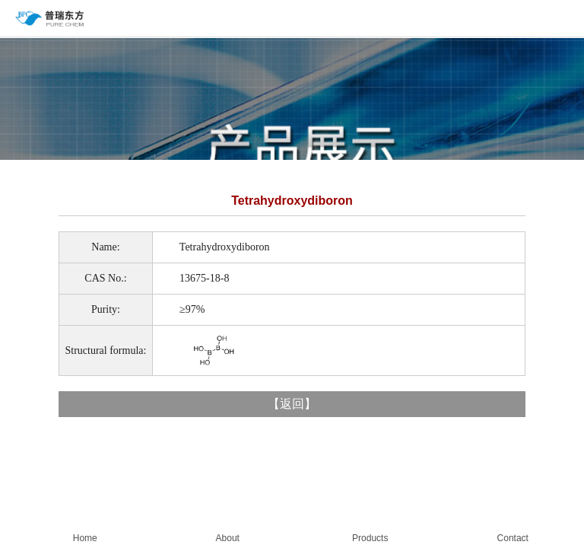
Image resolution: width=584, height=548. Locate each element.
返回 (292, 403)
